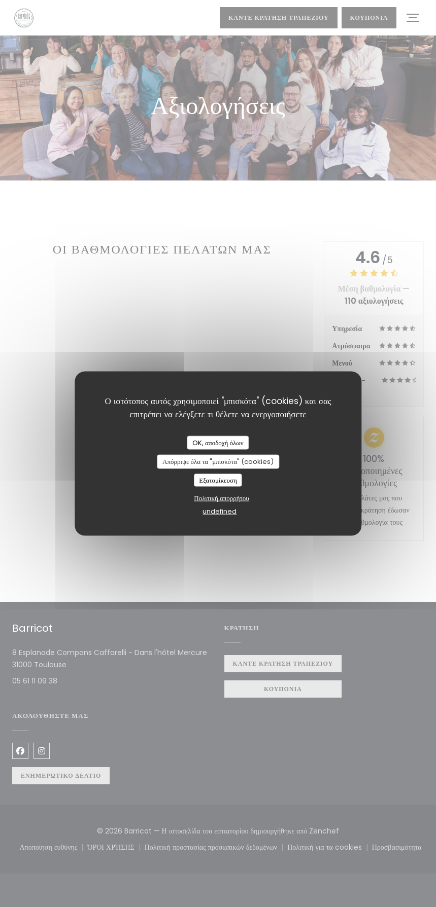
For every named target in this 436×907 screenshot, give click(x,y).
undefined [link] (220, 511)
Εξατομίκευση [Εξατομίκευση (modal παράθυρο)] (218, 480)
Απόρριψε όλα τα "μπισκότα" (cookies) (218, 461)
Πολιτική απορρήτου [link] (221, 498)
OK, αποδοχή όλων (217, 442)
